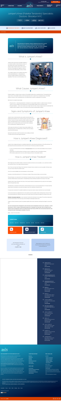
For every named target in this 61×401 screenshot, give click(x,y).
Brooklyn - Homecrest (49, 358)
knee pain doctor (29, 149)
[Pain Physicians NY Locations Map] (18, 302)
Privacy (6, 388)
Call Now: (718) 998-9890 (42, 28)
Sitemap (15, 388)
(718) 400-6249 (47, 285)
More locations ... (48, 363)
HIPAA (12, 388)
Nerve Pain (37, 223)
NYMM (7, 399)
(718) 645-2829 (47, 291)
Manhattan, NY (48, 263)
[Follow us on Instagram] (53, 399)
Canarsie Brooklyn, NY (49, 281)
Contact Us (58, 6)
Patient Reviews (31, 373)
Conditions (10, 6)
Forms (22, 388)
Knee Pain (28, 223)
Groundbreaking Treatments (12, 28)
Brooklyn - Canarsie (49, 360)
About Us (3, 6)
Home (27, 6)
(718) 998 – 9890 (18, 247)
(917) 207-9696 (47, 334)
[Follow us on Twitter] (57, 399)
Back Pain (12, 223)
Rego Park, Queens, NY (49, 306)
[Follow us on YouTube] (59, 399)
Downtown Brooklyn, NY (50, 275)
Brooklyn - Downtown (49, 359)
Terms (10, 388)
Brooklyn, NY (47, 269)
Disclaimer (30, 255)
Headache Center (48, 6)
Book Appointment (30, 232)
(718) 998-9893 (47, 310)
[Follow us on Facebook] (55, 399)
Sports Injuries (31, 362)
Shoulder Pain (22, 223)
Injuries (18, 6)
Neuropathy (34, 361)
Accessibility (3, 388)
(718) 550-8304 (47, 279)
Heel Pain (42, 223)
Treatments (38, 6)
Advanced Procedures (32, 371)
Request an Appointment (27, 28)
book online (55, 2)
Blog (19, 388)
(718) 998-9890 (42, 2)
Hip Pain (32, 223)
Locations (43, 232)
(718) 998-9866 (47, 316)
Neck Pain (17, 223)
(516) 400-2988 (47, 322)
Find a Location (54, 28)
